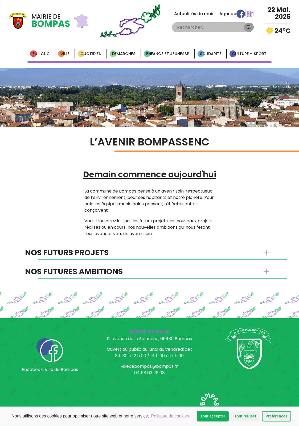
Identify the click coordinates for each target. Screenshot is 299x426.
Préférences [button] (276, 416)
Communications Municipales (249, 14)
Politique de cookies (170, 416)
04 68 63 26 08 (149, 373)
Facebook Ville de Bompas (240, 14)
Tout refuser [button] (245, 416)
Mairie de (50, 21)
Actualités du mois (194, 14)
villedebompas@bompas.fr (149, 366)
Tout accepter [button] (212, 416)
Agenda (227, 14)
